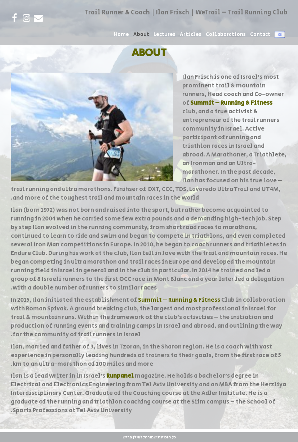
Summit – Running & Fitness (179, 300)
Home (121, 34)
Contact (260, 34)
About (141, 34)
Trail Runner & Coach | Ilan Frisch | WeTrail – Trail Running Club (186, 12)
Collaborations (226, 34)
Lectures (164, 34)
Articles (190, 34)
